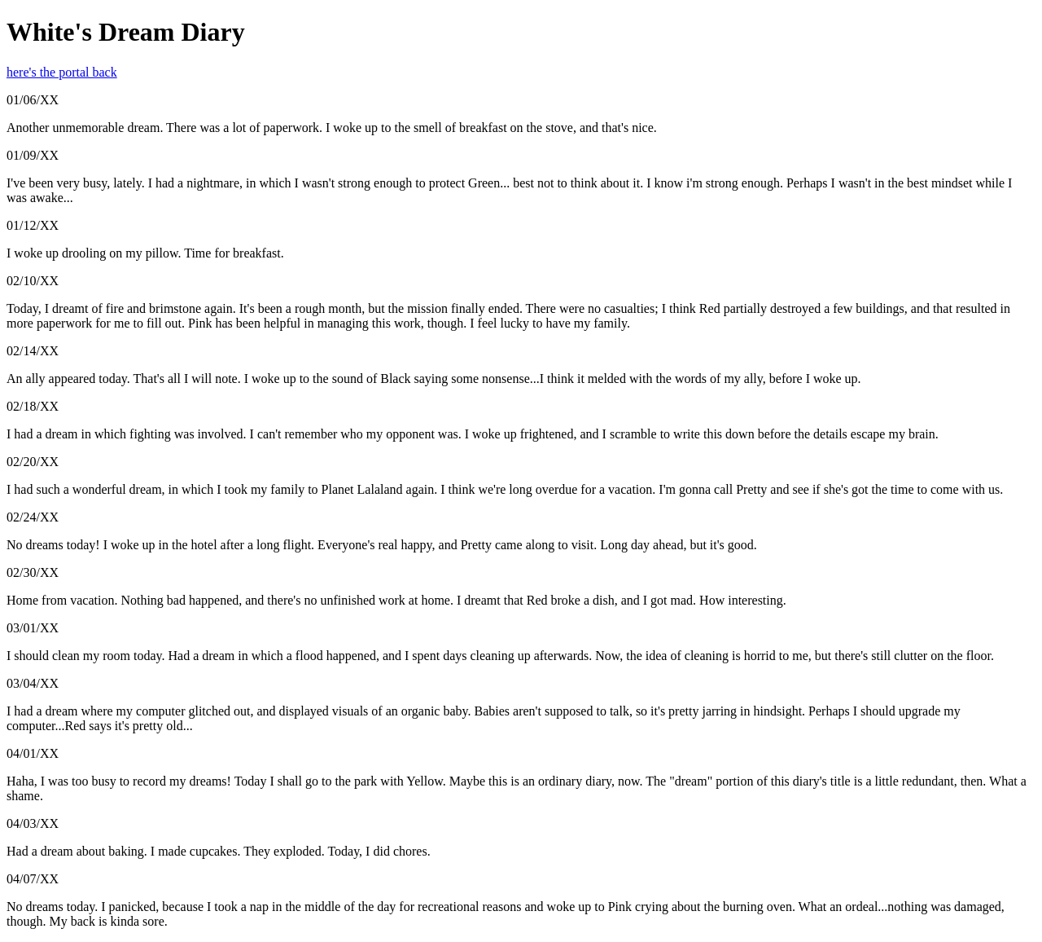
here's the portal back (62, 72)
